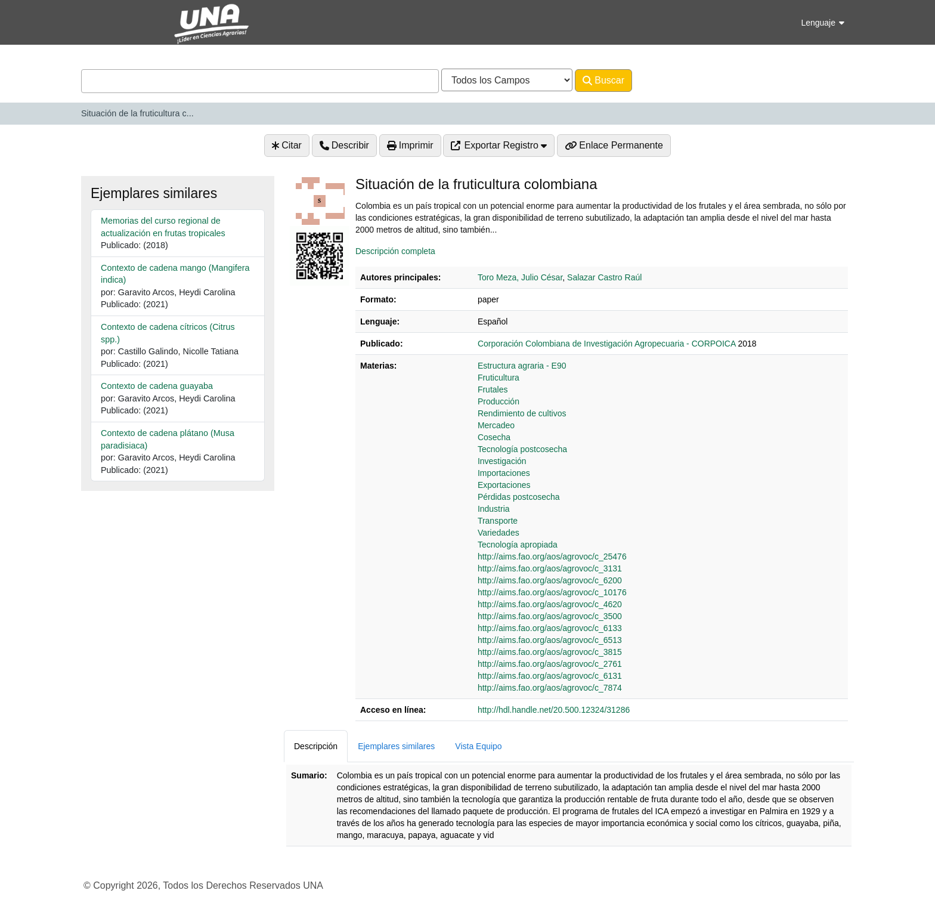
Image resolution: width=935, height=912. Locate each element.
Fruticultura (498, 377)
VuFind (102, 20)
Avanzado (663, 80)
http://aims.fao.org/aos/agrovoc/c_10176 (552, 592)
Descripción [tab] (316, 746)
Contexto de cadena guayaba (157, 386)
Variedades (498, 532)
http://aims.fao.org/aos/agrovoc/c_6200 (550, 580)
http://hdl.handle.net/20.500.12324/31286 (554, 710)
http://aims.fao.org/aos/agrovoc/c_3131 (550, 568)
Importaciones (504, 473)
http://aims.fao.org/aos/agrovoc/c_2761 (550, 664)
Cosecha (494, 437)
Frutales (493, 389)
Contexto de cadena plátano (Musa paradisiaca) (167, 439)
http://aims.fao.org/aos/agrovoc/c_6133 (550, 628)
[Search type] (506, 80)
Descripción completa (395, 251)
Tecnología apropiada (518, 544)
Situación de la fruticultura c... (137, 113)
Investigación (502, 461)
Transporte (498, 520)
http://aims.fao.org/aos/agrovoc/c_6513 (550, 640)
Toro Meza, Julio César (520, 277)
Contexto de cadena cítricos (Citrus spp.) (168, 333)
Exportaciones (504, 485)
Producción (498, 401)
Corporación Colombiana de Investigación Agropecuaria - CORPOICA (607, 343)
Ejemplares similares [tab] (396, 746)
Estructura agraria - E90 (522, 365)
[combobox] (260, 81)
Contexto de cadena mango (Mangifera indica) (175, 274)
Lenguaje (822, 23)
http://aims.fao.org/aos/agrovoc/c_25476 (552, 556)
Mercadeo (496, 425)
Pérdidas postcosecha (519, 497)
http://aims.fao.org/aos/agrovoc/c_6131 (550, 676)
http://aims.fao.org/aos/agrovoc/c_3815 (550, 652)
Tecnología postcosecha (522, 449)
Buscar (603, 80)
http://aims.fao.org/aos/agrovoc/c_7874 (550, 687)
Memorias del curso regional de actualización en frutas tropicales (163, 227)
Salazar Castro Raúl (604, 277)
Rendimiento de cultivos (522, 413)
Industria (494, 509)
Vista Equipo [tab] (478, 746)
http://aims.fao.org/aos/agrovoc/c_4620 (550, 604)
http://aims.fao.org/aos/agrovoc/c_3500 (550, 616)
